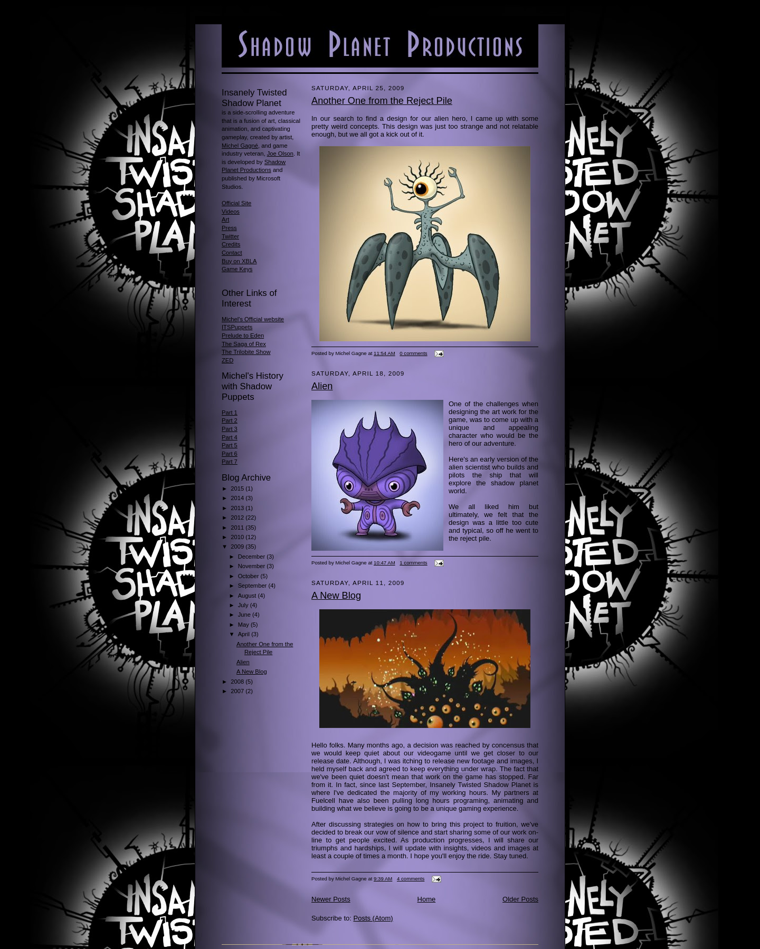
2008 (238, 681)
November (252, 566)
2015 (238, 488)
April (244, 634)
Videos (231, 211)
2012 (238, 517)
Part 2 (230, 420)
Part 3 (230, 429)
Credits (231, 244)
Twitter (230, 236)
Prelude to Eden (243, 335)
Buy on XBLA (239, 261)
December (252, 556)
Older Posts (520, 899)
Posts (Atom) (373, 918)
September (253, 585)
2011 (238, 527)
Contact (232, 253)
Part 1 (230, 412)
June (245, 614)
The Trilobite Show (246, 352)
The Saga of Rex (244, 344)
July (244, 605)
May (244, 624)
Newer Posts (330, 899)
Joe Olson (280, 153)
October (249, 576)
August (248, 595)
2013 (238, 508)
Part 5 (230, 445)
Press (229, 228)
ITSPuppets (237, 327)
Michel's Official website (253, 319)
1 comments (413, 562)
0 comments (413, 353)
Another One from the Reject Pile (381, 100)
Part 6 (230, 453)
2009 (238, 546)
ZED (227, 360)
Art (225, 219)
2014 (238, 498)
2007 (238, 691)
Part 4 (230, 437)
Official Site (236, 203)
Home (426, 899)
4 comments (410, 878)
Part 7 (230, 461)
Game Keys (237, 269)
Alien (243, 662)
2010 (238, 537)
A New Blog (251, 671)
